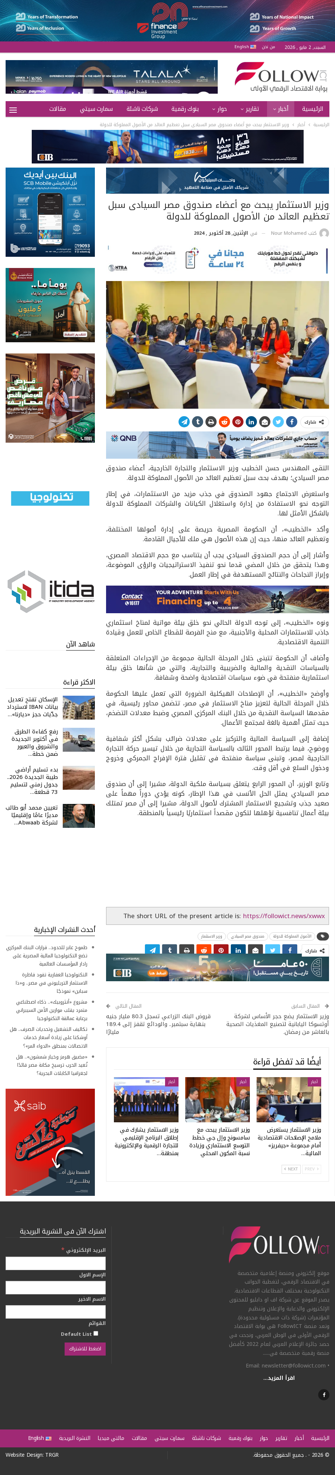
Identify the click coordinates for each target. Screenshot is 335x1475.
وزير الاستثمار (211, 936)
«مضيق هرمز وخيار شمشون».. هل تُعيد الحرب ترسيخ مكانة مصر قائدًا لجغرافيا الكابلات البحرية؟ (51, 1065)
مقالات (57, 109)
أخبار (283, 109)
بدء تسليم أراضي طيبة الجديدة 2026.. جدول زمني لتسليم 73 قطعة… (32, 780)
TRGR (52, 1455)
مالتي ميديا (110, 1438)
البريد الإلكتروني (83, 1250)
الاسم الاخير (92, 1299)
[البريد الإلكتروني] (56, 1263)
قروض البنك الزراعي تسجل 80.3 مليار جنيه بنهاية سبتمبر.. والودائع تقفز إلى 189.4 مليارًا (158, 1024)
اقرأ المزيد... (279, 1378)
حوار (222, 109)
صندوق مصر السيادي (247, 936)
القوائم (97, 1323)
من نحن (268, 47)
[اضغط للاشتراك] (85, 1349)
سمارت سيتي (96, 109)
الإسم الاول (92, 1275)
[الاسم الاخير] (56, 1312)
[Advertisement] (50, 876)
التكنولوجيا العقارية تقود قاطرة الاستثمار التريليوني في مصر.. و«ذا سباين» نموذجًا (51, 983)
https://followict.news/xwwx (284, 916)
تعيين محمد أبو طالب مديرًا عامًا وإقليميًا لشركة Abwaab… (32, 815)
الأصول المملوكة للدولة (292, 936)
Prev (312, 1169)
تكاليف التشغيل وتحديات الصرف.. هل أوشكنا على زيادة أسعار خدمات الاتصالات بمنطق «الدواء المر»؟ (48, 1037)
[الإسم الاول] (56, 1287)
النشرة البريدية (74, 1438)
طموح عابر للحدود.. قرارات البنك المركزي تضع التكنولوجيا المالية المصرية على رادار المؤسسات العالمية (46, 956)
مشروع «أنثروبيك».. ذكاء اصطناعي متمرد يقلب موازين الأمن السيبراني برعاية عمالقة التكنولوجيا (51, 1010)
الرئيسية (312, 109)
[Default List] (95, 1333)
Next (291, 1169)
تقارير (252, 109)
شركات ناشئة (142, 109)
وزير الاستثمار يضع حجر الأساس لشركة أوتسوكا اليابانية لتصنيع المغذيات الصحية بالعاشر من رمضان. (277, 1024)
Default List (79, 1333)
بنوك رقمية (184, 109)
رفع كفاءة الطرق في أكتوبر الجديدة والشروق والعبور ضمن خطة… (35, 742)
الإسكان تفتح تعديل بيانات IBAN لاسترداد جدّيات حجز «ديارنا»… (32, 707)
